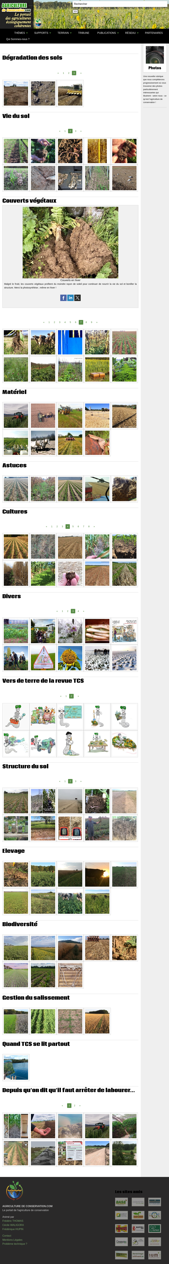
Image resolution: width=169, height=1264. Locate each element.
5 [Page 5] (70, 322)
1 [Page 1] (63, 73)
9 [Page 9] (91, 322)
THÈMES (19, 33)
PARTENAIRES (154, 33)
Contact (6, 1235)
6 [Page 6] (75, 322)
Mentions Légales (12, 1239)
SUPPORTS (41, 33)
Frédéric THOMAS (12, 1221)
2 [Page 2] (68, 73)
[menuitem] (6, 33)
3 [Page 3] (75, 131)
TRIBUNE (83, 33)
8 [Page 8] (86, 322)
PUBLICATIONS (106, 33)
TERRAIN (63, 33)
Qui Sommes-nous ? (17, 39)
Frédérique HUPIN (12, 1229)
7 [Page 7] (83, 526)
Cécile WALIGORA (13, 1225)
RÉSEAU (130, 33)
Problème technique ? (14, 1243)
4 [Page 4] (65, 322)
